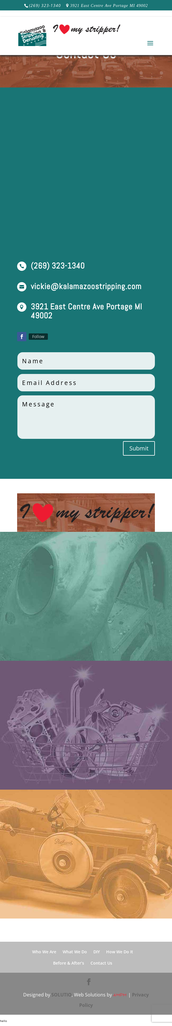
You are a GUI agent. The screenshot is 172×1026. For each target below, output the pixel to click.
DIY (96, 951)
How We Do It (119, 951)
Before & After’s (68, 963)
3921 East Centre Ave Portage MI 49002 (109, 5)
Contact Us (101, 963)
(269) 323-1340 (45, 5)
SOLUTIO (61, 995)
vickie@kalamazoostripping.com (86, 286)
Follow (38, 336)
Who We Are (44, 951)
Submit (139, 448)
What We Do (75, 951)
